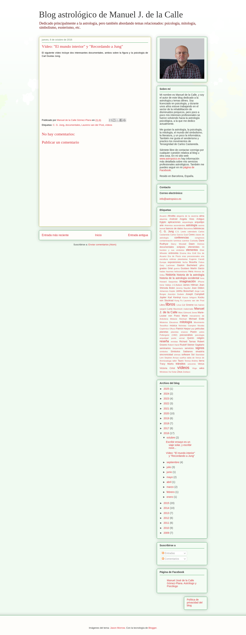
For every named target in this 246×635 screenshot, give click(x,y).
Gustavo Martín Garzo (192, 268)
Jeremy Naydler (183, 288)
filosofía (193, 262)
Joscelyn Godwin (176, 294)
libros (170, 304)
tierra (201, 361)
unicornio (192, 364)
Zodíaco (186, 372)
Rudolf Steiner (187, 345)
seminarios (165, 348)
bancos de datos (174, 228)
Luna (169, 309)
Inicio (98, 235)
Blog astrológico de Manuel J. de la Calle (111, 14)
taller (174, 361)
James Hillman (190, 285)
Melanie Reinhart (178, 319)
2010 (167, 527)
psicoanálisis (186, 335)
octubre (171, 437)
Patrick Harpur (183, 328)
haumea (169, 271)
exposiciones (174, 262)
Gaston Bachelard (187, 265)
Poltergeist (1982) (168, 335)
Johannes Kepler (167, 291)
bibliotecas (198, 228)
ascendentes (179, 225)
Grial (170, 268)
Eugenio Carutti (196, 259)
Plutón (193, 332)
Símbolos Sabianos (182, 351)
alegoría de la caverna (187, 216)
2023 (167, 398)
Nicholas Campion (187, 325)
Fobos (201, 262)
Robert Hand (173, 345)
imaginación (187, 281)
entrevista (173, 253)
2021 (167, 408)
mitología (186, 322)
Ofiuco (172, 329)
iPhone (201, 282)
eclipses (181, 247)
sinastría (200, 351)
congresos (199, 238)
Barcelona (188, 228)
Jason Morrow (117, 627)
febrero (171, 492)
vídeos (108, 125)
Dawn (192, 244)
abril (169, 482)
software (185, 354)
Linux (179, 305)
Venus (201, 364)
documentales (72, 125)
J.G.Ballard (177, 285)
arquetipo (199, 222)
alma (201, 216)
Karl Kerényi (174, 297)
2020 (167, 413)
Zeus (179, 372)
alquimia (163, 219)
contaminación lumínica (170, 241)
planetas (164, 332)
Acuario (163, 216)
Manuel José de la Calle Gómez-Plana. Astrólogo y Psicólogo (182, 583)
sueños (183, 358)
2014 (167, 508)
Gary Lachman (167, 265)
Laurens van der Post (93, 125)
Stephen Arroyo (171, 358)
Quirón (190, 338)
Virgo (194, 368)
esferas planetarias (178, 259)
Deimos (200, 244)
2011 (167, 522)
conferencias (181, 237)
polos (201, 332)
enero (170, 496)
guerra (176, 268)
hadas (162, 271)
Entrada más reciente (55, 235)
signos (199, 348)
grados (163, 268)
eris (202, 256)
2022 (167, 403)
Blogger (152, 627)
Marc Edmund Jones (187, 312)
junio (170, 472)
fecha (185, 262)
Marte (185, 316)
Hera (190, 271)
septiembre (173, 462)
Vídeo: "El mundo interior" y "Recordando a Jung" (180, 455)
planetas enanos (179, 332)
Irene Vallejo (165, 285)
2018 (167, 423)
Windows (164, 372)
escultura (164, 259)
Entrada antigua (138, 235)
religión (200, 338)
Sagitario (199, 345)
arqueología (187, 222)
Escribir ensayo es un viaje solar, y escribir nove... (178, 445)
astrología (191, 225)
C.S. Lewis (180, 231)
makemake (188, 309)
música (173, 325)
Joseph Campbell (195, 294)
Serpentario (177, 348)
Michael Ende (196, 319)
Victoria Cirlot (167, 368)
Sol (193, 354)
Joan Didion (198, 288)
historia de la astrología (190, 274)
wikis (201, 368)
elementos (192, 249)
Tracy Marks (167, 364)
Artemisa (169, 225)
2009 (167, 532)
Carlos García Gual (179, 235)
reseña (164, 341)
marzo (170, 486)
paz (193, 329)
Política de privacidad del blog (194, 602)
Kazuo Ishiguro (189, 297)
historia (170, 274)
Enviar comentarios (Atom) (102, 244)
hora (202, 278)
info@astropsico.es (170, 198)
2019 (167, 418)
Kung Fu (178, 300)
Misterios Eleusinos (169, 322)
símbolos (164, 351)
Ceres (192, 234)
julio (169, 467)
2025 (167, 388)
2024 (167, 393)
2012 (167, 517)
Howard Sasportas (169, 282)
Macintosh (178, 309)
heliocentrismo (180, 271)
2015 (167, 503)
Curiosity (194, 241)
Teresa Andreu (191, 361)
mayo (170, 477)
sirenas (177, 355)
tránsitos (180, 363)
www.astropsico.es (170, 158)
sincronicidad (166, 354)
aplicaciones (174, 222)
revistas (174, 341)
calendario (192, 231)
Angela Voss (187, 219)
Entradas (168, 553)
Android (173, 219)
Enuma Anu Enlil (188, 253)
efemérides (193, 247)
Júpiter (163, 297)
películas (199, 328)
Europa (163, 262)
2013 (167, 513)
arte (162, 225)
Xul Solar (172, 372)
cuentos (185, 241)
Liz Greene (188, 305)
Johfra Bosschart (184, 291)
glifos (201, 265)
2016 (167, 433)
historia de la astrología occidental (179, 278)
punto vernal (178, 338)
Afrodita (171, 216)
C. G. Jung (58, 125)
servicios (189, 348)
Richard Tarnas (187, 341)
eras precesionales (191, 256)
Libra (162, 305)
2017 (167, 428)
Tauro (181, 361)
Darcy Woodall (178, 244)
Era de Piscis (174, 256)
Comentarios (170, 558)
